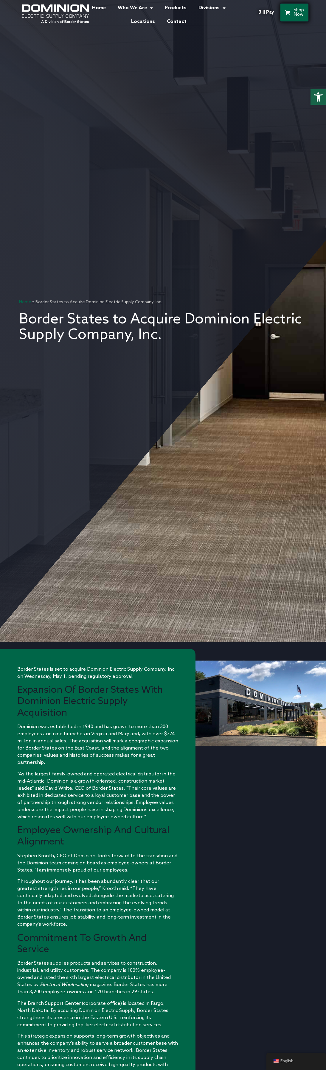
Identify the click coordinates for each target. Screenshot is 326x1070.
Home (99, 8)
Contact (177, 21)
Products (176, 8)
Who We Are (135, 8)
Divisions (212, 8)
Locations (143, 21)
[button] (318, 97)
